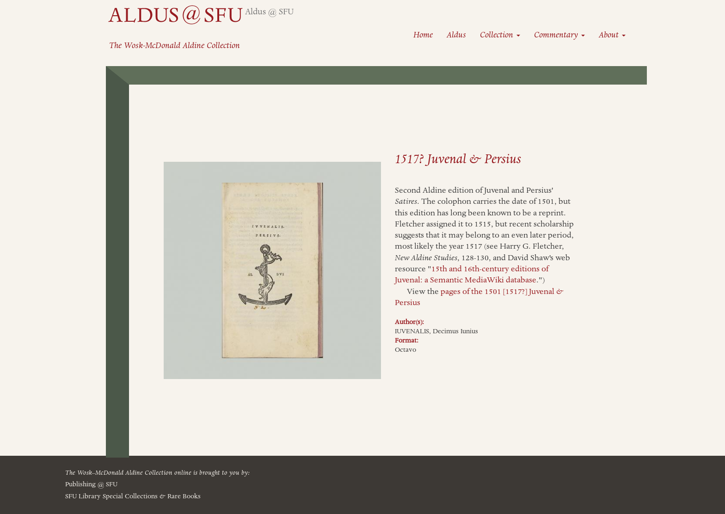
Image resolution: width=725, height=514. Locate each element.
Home (423, 35)
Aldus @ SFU (269, 11)
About (612, 35)
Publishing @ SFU (91, 484)
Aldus (456, 35)
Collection (500, 35)
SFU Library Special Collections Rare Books (133, 496)
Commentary (559, 35)
